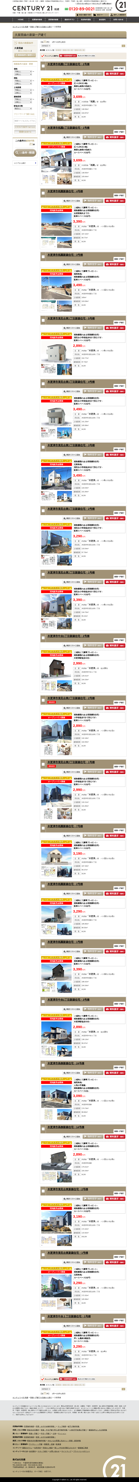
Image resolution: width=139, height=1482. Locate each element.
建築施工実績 (83, 1448)
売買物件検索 (29, 1426)
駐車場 (58, 1444)
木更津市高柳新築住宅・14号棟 (65, 1127)
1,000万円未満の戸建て (78, 1430)
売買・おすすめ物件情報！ (46, 1426)
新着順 (58, 50)
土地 (54, 1433)
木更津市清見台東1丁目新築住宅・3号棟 (71, 445)
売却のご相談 (48, 1448)
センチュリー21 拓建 (20, 27)
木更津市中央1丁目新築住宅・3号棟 (68, 999)
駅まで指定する (25, 51)
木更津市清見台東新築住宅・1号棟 (67, 1252)
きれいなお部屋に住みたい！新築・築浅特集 (64, 1441)
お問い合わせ (106, 3)
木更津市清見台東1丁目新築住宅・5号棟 (71, 318)
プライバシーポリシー (84, 3)
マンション (62, 1433)
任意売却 (37, 1448)
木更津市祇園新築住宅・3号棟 (65, 254)
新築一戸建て (34, 1433)
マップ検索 (62, 1426)
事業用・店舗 (49, 1444)
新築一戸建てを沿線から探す (41, 27)
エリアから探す (20, 163)
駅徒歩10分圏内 (33, 1430)
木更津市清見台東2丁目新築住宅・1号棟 (71, 762)
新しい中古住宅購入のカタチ (65, 1448)
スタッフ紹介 (43, 1451)
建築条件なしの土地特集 (98, 1430)
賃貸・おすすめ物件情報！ (46, 1437)
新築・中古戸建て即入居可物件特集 (54, 1430)
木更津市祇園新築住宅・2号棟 (65, 884)
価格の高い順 (80, 50)
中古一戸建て (46, 1433)
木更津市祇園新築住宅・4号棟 (65, 191)
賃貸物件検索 (29, 1437)
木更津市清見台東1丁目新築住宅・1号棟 (71, 572)
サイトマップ (96, 3)
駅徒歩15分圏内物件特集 (36, 1441)
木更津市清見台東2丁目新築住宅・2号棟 (71, 698)
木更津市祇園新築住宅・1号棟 (65, 941)
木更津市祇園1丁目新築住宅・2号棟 (68, 64)
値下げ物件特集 (73, 1426)
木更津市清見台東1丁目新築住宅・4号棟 (71, 381)
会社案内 (32, 1451)
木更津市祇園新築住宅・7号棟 (65, 826)
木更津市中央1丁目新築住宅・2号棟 (68, 636)
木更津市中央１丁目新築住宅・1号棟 (69, 1316)
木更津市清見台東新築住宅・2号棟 (67, 1189)
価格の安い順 (68, 50)
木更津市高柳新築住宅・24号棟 (65, 1063)
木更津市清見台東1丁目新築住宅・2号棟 (71, 508)
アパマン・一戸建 (35, 1444)
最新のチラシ (27, 1448)
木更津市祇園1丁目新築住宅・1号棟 (68, 127)
